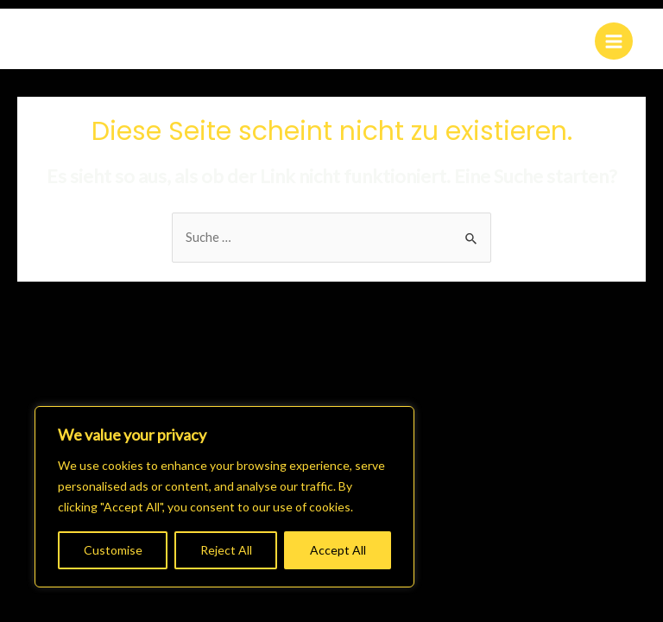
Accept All (338, 550)
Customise (113, 550)
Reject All (226, 550)
